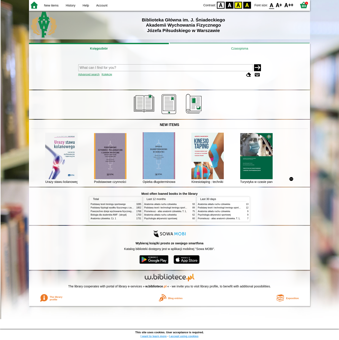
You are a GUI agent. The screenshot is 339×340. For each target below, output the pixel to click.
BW (229, 5)
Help (86, 5)
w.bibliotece (156, 286)
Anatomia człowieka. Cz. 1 (103, 218)
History (70, 5)
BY (247, 5)
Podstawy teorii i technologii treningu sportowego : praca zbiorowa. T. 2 (178, 207)
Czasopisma (239, 48)
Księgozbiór (99, 48)
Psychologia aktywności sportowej (160, 218)
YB (238, 5)
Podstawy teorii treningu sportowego (108, 204)
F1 (279, 5)
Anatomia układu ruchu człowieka (160, 204)
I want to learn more (154, 336)
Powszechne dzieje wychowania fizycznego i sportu (115, 211)
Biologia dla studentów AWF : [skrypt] (108, 215)
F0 (271, 5)
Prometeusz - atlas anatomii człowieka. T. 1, (165, 211)
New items (51, 5)
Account (101, 5)
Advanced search (89, 74)
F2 (289, 5)
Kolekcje (107, 74)
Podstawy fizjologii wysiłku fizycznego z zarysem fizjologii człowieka (123, 207)
